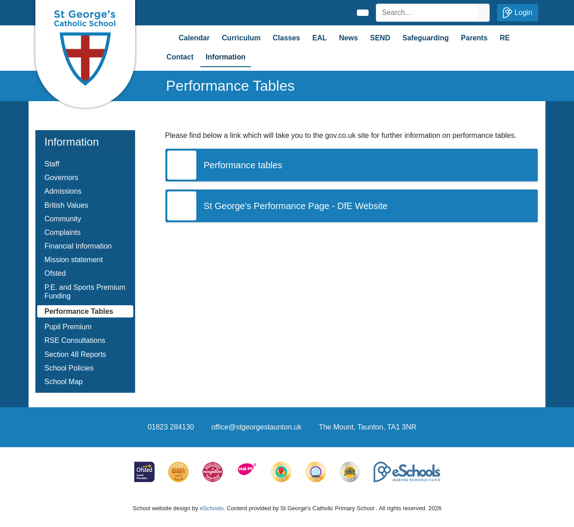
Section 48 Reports (75, 354)
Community (62, 219)
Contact (180, 57)
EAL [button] (319, 38)
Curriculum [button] (241, 38)
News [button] (348, 38)
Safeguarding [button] (426, 38)
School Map (63, 381)
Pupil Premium (68, 327)
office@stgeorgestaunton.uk (256, 427)
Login (517, 12)
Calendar (194, 38)
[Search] (427, 12)
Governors (61, 177)
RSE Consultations (74, 340)
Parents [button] (474, 38)
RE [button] (505, 38)
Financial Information (78, 246)
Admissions (63, 191)
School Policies (69, 368)
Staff (51, 164)
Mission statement (73, 260)
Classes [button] (286, 38)
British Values (66, 205)
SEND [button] (380, 38)
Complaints (62, 232)
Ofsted (55, 273)
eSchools (211, 508)
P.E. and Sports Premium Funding (84, 291)
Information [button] (226, 57)
